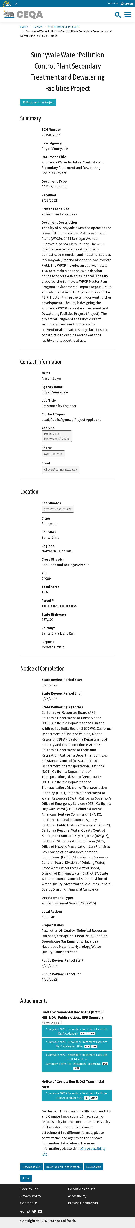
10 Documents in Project (38, 102)
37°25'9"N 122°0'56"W (58, 509)
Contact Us (112, 3)
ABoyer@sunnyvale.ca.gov (60, 469)
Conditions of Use (81, 1189)
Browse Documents (83, 1203)
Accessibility (77, 1196)
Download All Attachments (63, 1167)
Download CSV (32, 1167)
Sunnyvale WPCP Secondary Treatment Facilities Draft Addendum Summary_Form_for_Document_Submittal (77, 1061)
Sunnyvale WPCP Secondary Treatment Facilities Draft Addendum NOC (76, 1095)
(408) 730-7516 (53, 454)
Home (24, 27)
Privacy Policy (30, 1196)
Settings (127, 3)
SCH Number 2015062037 (64, 27)
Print (26, 1178)
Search (38, 27)
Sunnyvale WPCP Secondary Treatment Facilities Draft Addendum (76, 1031)
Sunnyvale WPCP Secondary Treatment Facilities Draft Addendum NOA (76, 1044)
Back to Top (29, 1189)
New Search (93, 1167)
